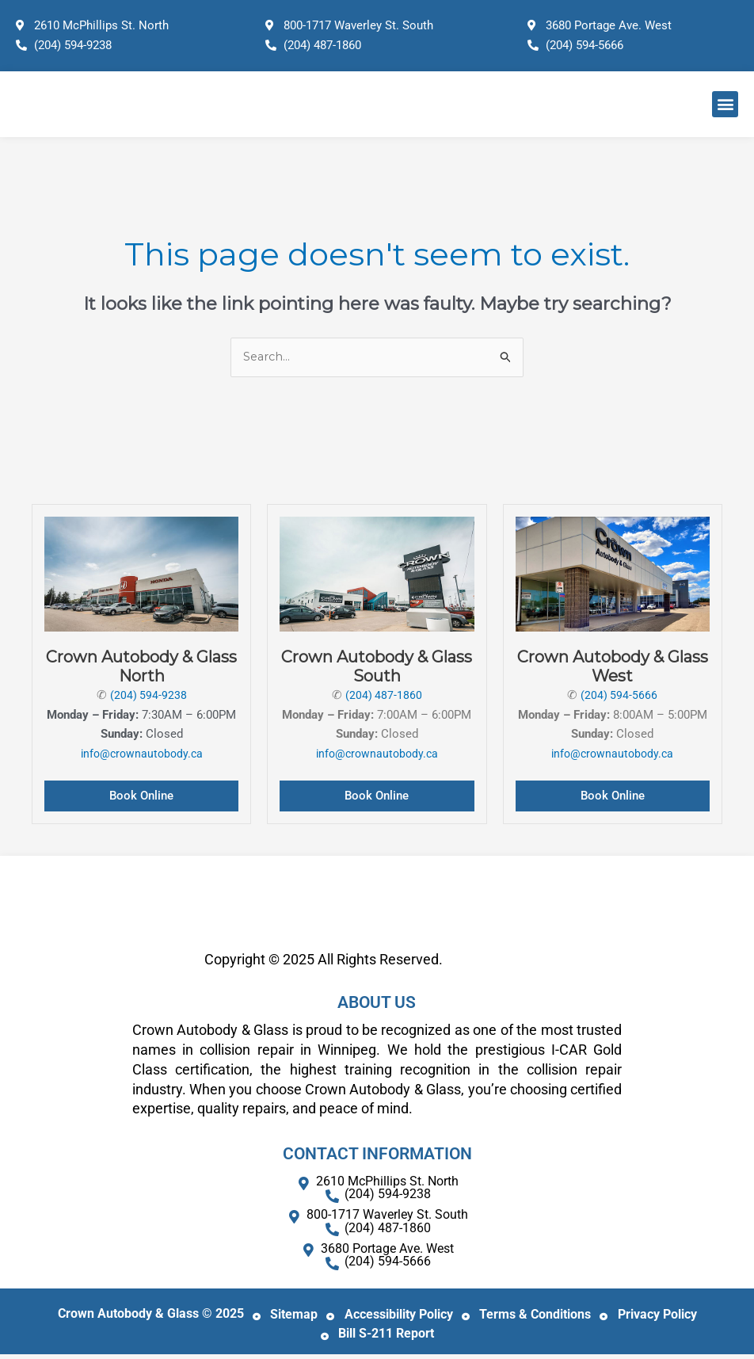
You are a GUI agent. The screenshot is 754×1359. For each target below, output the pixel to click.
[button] (725, 104)
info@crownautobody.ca (141, 754)
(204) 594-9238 (148, 696)
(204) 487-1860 (383, 696)
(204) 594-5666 (619, 696)
